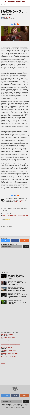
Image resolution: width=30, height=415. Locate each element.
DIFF (15, 208)
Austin (4, 208)
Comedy (10, 208)
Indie (19, 208)
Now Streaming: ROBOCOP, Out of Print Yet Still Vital (17, 283)
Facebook (15, 395)
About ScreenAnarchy (6, 404)
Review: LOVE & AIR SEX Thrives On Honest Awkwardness (15, 215)
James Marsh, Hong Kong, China (8, 350)
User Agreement (10, 405)
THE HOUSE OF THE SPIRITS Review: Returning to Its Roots (16, 289)
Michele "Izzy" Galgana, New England (9, 353)
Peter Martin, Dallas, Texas (7, 334)
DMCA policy (18, 201)
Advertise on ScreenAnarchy (21, 405)
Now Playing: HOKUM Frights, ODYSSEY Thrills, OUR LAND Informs (16, 277)
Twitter (6, 395)
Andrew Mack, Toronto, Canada (8, 337)
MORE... (3, 363)
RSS (24, 395)
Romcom (4, 210)
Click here (21, 200)
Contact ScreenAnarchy (18, 404)
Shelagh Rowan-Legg (6, 359)
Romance (24, 208)
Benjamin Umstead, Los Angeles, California (10, 344)
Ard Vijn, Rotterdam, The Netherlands (9, 340)
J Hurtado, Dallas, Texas (6, 347)
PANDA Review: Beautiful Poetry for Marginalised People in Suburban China (18, 296)
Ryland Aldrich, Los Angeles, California (9, 356)
